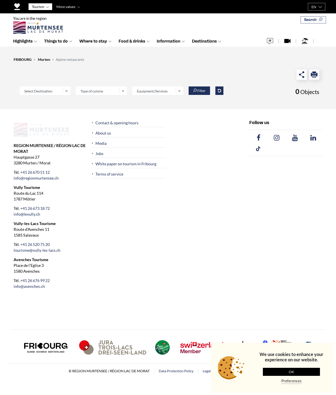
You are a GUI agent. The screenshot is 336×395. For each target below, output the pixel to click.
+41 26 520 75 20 (35, 244)
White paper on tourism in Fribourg (125, 164)
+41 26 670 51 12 (35, 172)
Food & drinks (132, 47)
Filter (199, 90)
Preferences (291, 381)
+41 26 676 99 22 (35, 280)
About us (103, 133)
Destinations (204, 47)
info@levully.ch (27, 214)
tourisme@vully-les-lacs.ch (37, 250)
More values (65, 6)
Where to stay (93, 47)
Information (168, 47)
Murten (44, 59)
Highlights (23, 47)
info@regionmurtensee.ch (36, 178)
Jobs (99, 153)
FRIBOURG (23, 59)
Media (101, 143)
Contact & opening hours (116, 123)
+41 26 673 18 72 (35, 208)
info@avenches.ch (29, 286)
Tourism (38, 6)
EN (313, 7)
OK (291, 372)
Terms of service (109, 174)
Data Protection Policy (176, 371)
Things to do (56, 47)
